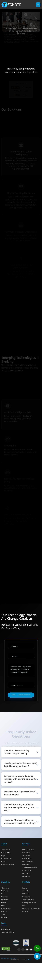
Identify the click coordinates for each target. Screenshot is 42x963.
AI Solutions (26, 856)
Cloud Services (27, 859)
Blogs (3, 856)
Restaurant (4, 900)
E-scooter (4, 917)
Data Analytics (26, 873)
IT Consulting (26, 870)
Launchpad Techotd (7, 864)
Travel (3, 914)
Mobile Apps (26, 853)
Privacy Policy (5, 929)
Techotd (29, 960)
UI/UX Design (26, 864)
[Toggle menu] (38, 4)
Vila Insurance (26, 897)
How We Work (5, 853)
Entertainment (5, 909)
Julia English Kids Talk (29, 903)
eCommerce (5, 888)
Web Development (28, 850)
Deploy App (26, 876)
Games (3, 903)
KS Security (25, 894)
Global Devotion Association (31, 909)
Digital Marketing (27, 862)
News (3, 906)
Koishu (24, 888)
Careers (3, 862)
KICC (23, 906)
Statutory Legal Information (8, 958)
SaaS (2, 894)
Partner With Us (6, 859)
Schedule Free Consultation (21, 695)
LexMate (25, 911)
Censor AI (25, 891)
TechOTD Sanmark (28, 900)
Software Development (29, 867)
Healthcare (4, 891)
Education (4, 897)
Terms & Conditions (7, 932)
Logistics (4, 911)
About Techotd (6, 850)
